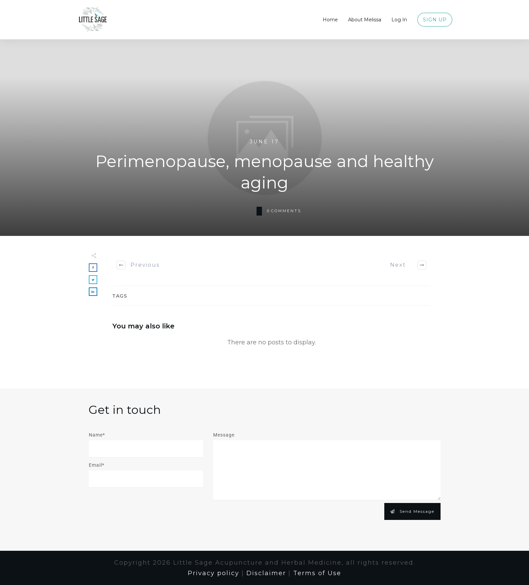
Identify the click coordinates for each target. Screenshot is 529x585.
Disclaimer (266, 573)
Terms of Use (317, 573)
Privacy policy (213, 573)
